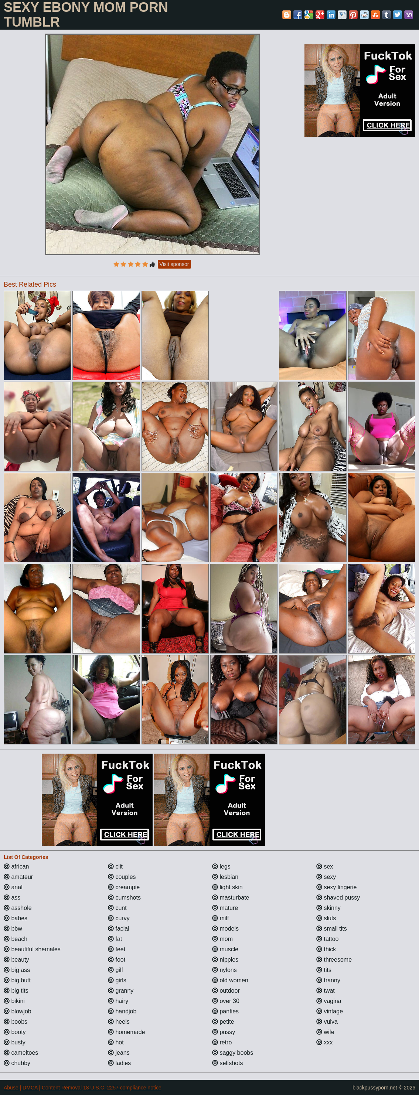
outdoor (226, 990)
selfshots (227, 1063)
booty (15, 1032)
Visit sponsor (174, 264)
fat (115, 939)
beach (15, 939)
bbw (13, 928)
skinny (328, 908)
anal (13, 887)
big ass (17, 970)
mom (222, 939)
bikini (14, 1001)
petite (223, 1022)
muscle (225, 949)
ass (12, 897)
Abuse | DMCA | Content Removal (43, 1088)
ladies (119, 1063)
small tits (331, 928)
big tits (16, 990)
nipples (225, 959)
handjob (122, 1011)
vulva (327, 1022)
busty (14, 1042)
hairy (118, 1001)
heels (119, 1022)
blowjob (17, 1011)
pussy (223, 1032)
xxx (324, 1042)
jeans (119, 1053)
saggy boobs (232, 1053)
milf (220, 918)
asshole (18, 908)
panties (225, 1011)
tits (323, 970)
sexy (326, 877)
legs (221, 866)
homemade (126, 1032)
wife (325, 1032)
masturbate (230, 897)
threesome (334, 959)
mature (225, 908)
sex (324, 866)
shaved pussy (338, 897)
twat (325, 990)
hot (116, 1042)
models (225, 928)
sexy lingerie (336, 887)
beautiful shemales (32, 949)
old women (230, 980)
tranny (328, 980)
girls (117, 980)
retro (222, 1042)
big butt (17, 980)
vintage (329, 1011)
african (16, 866)
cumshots (124, 897)
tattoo (327, 939)
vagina (328, 1001)
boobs (15, 1022)
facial (118, 928)
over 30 (225, 1001)
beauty (16, 959)
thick (326, 949)
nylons (224, 970)
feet (116, 949)
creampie (124, 887)
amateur (18, 877)
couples (122, 877)
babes (15, 918)
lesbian (225, 877)
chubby (17, 1063)
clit (115, 866)
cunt (117, 908)
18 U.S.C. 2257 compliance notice (122, 1088)
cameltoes (21, 1053)
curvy (119, 918)
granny (120, 990)
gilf (115, 970)
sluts (326, 918)
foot (116, 959)
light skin (227, 887)
